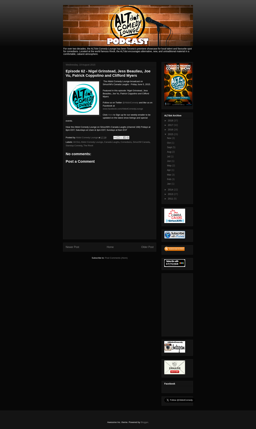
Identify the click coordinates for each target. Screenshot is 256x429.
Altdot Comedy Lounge (92, 142)
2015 (171, 134)
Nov (169, 138)
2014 (171, 189)
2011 (171, 198)
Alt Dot (76, 142)
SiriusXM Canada (141, 142)
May (169, 165)
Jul (169, 156)
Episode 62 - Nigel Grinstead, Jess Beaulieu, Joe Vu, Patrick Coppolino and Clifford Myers (108, 73)
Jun (169, 161)
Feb (169, 179)
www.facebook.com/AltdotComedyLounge (123, 109)
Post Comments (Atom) (116, 258)
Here (110, 115)
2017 (171, 125)
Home (110, 247)
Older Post (147, 247)
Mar (169, 174)
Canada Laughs (111, 142)
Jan (169, 183)
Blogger (144, 422)
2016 (171, 129)
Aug (169, 151)
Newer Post (72, 247)
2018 (171, 120)
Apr (169, 170)
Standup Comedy (74, 145)
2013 (171, 194)
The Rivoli (88, 145)
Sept (170, 147)
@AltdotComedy (130, 102)
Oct (169, 142)
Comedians (126, 142)
